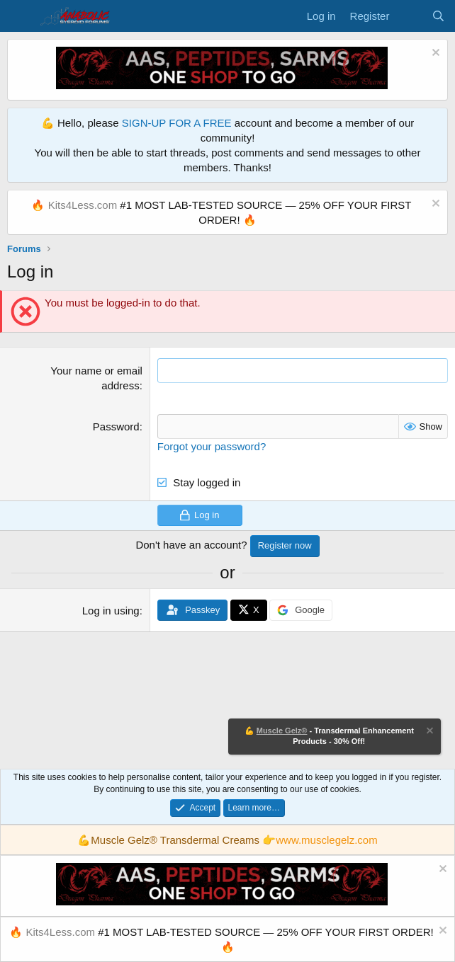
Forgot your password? (211, 446)
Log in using (111, 610)
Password (116, 426)
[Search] (438, 16)
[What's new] (410, 16)
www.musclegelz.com (326, 840)
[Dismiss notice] (434, 54)
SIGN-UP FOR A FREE (177, 123)
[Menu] (19, 16)
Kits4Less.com (83, 205)
